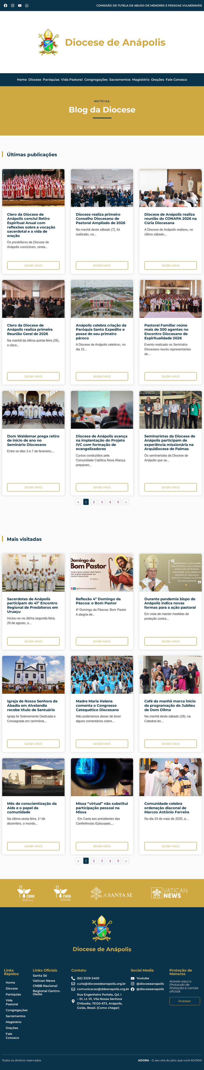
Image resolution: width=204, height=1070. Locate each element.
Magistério (140, 79)
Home (22, 79)
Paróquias (51, 79)
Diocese (34, 79)
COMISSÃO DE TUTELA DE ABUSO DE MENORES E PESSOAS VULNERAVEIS (149, 5)
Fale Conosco (176, 79)
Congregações (96, 79)
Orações (157, 79)
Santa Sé (40, 975)
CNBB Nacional (45, 986)
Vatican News (44, 981)
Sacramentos (120, 79)
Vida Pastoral (72, 79)
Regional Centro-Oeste (46, 992)
